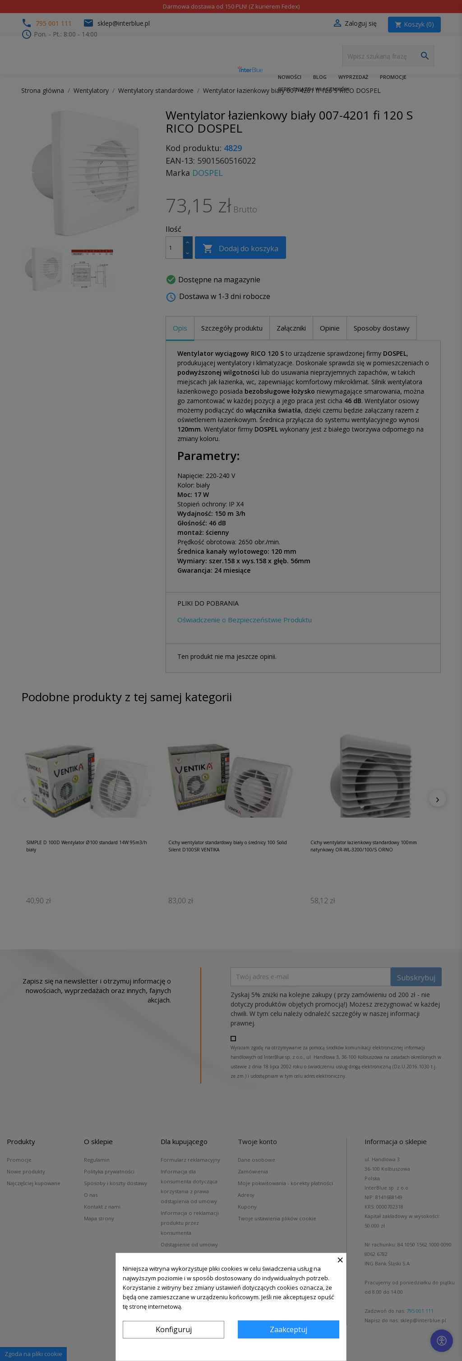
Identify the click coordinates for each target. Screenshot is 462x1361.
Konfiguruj (174, 1329)
